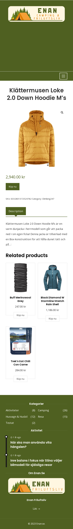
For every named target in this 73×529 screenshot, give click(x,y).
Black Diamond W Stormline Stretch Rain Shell (52, 301)
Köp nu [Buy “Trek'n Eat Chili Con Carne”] (20, 378)
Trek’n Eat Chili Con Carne (20, 362)
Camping (52, 410)
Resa (52, 416)
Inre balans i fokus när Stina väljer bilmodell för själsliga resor (36, 462)
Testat (20, 423)
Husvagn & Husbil (20, 416)
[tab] (16, 211)
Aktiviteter (20, 410)
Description (16, 211)
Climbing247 (48, 198)
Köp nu (12, 186)
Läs (36, 508)
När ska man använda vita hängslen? (31, 444)
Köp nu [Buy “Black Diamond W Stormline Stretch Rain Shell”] (52, 318)
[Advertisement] (36, 44)
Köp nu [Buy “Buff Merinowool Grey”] (20, 315)
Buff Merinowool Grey (20, 299)
